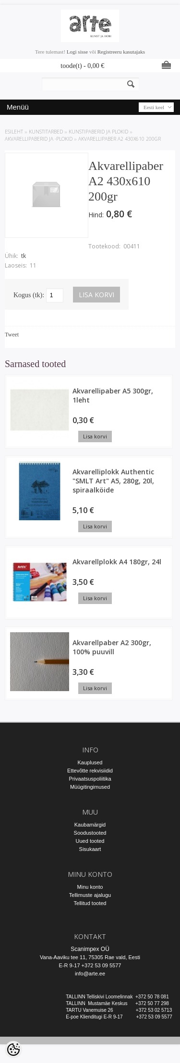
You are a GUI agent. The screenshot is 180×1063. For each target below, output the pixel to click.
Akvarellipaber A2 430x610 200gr (119, 138)
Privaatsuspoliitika (90, 779)
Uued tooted (90, 841)
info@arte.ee (90, 973)
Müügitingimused (90, 787)
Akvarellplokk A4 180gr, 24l (116, 561)
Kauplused (90, 762)
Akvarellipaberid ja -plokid (38, 138)
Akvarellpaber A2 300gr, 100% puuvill (111, 647)
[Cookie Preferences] (13, 1049)
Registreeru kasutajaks (121, 52)
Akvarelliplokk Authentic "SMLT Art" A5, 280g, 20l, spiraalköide (113, 480)
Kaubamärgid (90, 825)
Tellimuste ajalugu (90, 895)
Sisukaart (90, 849)
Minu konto (90, 887)
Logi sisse (77, 52)
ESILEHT (14, 131)
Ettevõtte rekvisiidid (90, 770)
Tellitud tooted (90, 903)
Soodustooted (90, 833)
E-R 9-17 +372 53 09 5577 (90, 965)
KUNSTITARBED (46, 131)
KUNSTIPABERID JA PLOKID (98, 131)
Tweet (12, 334)
